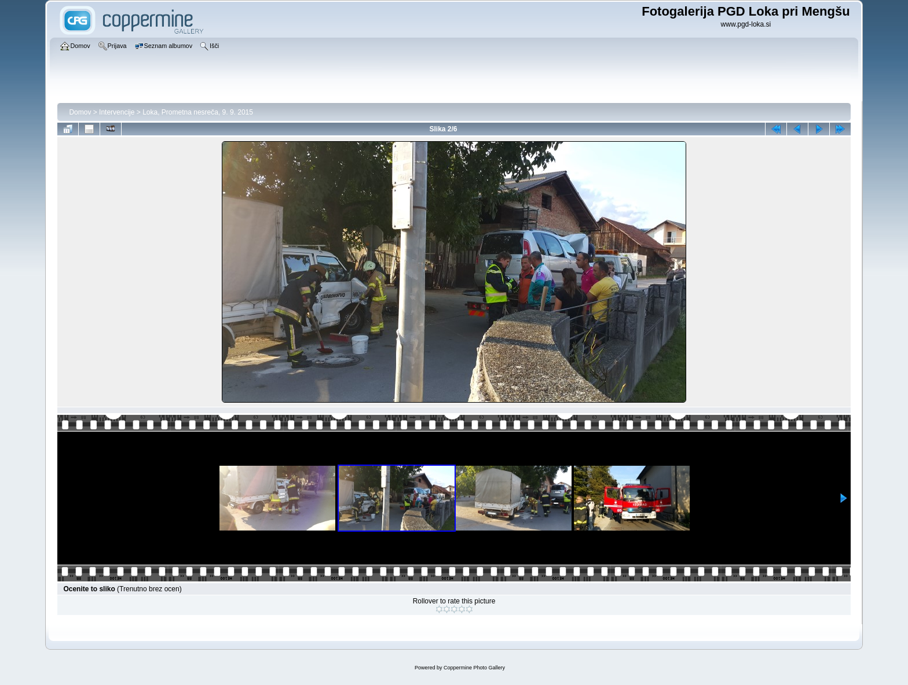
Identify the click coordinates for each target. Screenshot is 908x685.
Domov (80, 112)
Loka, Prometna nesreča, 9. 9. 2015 (197, 112)
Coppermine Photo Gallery (474, 668)
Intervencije (116, 112)
